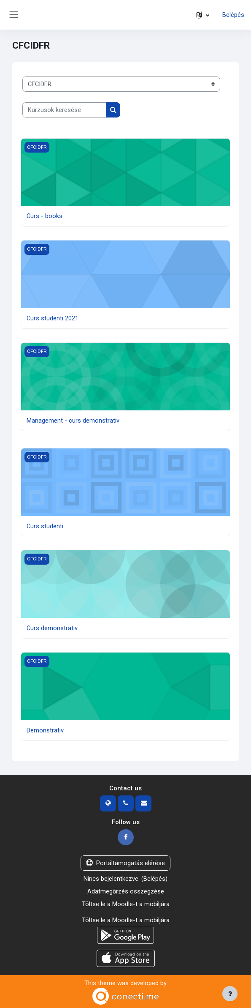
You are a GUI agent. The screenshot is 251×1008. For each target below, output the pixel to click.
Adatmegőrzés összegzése (125, 891)
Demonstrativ (45, 730)
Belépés (233, 15)
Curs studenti (45, 526)
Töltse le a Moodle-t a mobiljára (126, 904)
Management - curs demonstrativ (73, 420)
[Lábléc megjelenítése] (230, 993)
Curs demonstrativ (52, 628)
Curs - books (44, 216)
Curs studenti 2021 (52, 318)
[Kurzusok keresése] (64, 109)
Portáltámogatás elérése (125, 863)
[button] (202, 15)
